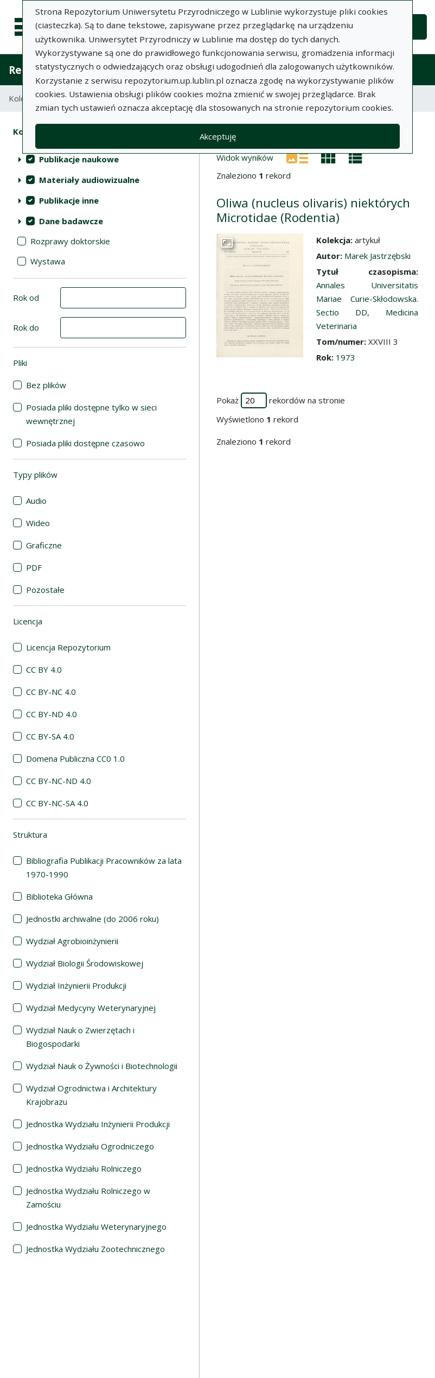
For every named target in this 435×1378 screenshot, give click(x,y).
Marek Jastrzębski (377, 255)
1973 (345, 357)
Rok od (26, 297)
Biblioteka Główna (59, 896)
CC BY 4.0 (44, 669)
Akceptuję (218, 136)
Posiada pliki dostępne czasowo (85, 443)
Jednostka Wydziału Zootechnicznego (95, 1248)
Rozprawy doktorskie (70, 241)
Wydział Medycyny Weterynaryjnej (91, 1007)
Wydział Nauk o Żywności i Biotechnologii (101, 1065)
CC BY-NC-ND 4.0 (58, 780)
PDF (34, 567)
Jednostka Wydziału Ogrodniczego (90, 1146)
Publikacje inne (69, 200)
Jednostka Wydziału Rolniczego (84, 1168)
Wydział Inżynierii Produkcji (76, 985)
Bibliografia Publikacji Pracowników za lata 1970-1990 (104, 867)
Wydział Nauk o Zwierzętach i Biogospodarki (80, 1037)
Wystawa (47, 261)
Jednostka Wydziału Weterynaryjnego (96, 1226)
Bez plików (46, 385)
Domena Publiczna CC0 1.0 (75, 758)
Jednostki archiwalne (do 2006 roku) (92, 918)
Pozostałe (45, 589)
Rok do (26, 327)
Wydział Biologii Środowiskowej (84, 963)
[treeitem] (99, 159)
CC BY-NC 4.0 (51, 691)
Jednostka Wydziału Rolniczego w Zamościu (88, 1197)
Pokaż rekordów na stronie (280, 400)
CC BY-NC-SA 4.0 (57, 803)
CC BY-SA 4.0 (50, 736)
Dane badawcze (71, 221)
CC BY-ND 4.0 (51, 714)
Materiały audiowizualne (89, 179)
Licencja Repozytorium (68, 647)
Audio (36, 500)
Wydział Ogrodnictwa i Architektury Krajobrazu (91, 1095)
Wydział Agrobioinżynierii (72, 940)
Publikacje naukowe (79, 159)
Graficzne (44, 545)
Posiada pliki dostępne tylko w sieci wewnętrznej (91, 414)
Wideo (38, 522)
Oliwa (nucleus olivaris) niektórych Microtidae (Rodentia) (313, 210)
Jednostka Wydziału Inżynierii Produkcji (98, 1123)
